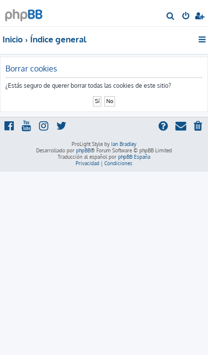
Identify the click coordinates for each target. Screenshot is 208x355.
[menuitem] (171, 17)
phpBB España (134, 157)
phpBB (83, 150)
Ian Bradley (123, 144)
